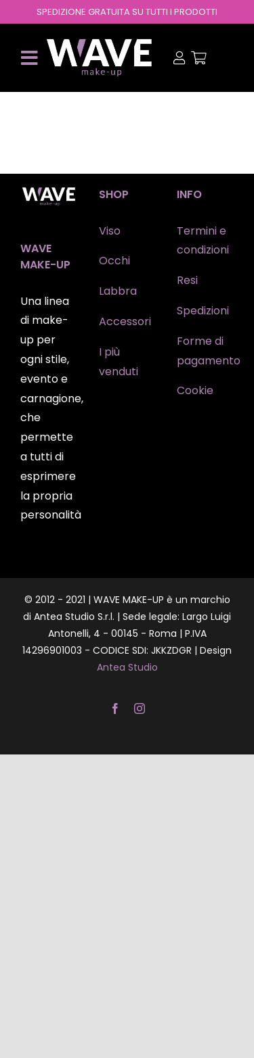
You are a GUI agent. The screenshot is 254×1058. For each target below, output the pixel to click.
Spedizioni (203, 310)
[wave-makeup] (99, 42)
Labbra (118, 291)
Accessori (125, 321)
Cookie (195, 390)
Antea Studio (127, 667)
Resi (187, 280)
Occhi (114, 260)
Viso (110, 231)
